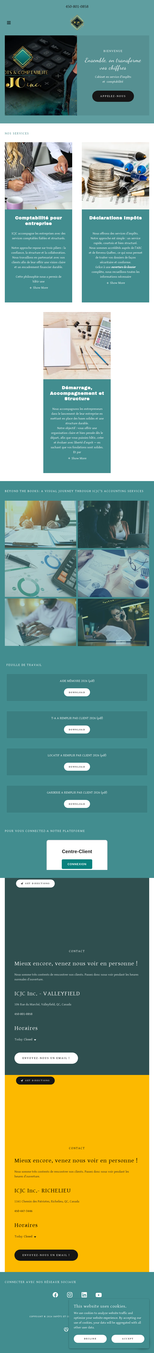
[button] (15, 23)
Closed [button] (28, 1039)
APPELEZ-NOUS (113, 96)
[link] (77, 23)
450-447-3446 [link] (23, 1211)
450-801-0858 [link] (77, 6)
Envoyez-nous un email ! (46, 1058)
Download (77, 692)
